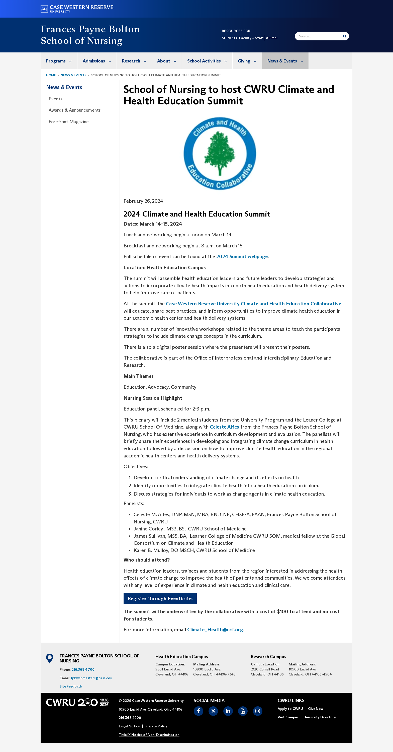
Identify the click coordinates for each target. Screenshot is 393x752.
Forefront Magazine (69, 121)
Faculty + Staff (251, 38)
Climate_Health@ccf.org (215, 630)
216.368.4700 (83, 669)
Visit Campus (288, 717)
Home (51, 75)
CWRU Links (291, 700)
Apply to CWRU (290, 708)
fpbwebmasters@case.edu (91, 678)
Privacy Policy (156, 726)
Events (55, 99)
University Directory (320, 717)
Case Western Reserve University (158, 700)
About (169, 60)
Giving (250, 60)
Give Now (315, 708)
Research (137, 60)
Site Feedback (71, 686)
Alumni (271, 38)
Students (229, 38)
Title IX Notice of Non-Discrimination (149, 734)
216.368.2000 (130, 717)
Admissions (100, 60)
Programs (61, 60)
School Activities (209, 60)
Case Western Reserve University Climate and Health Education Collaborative (253, 304)
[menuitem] (59, 60)
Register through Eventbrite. (160, 598)
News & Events (288, 60)
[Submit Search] (344, 36)
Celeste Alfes (224, 427)
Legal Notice (129, 726)
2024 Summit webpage (242, 256)
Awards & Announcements (75, 110)
